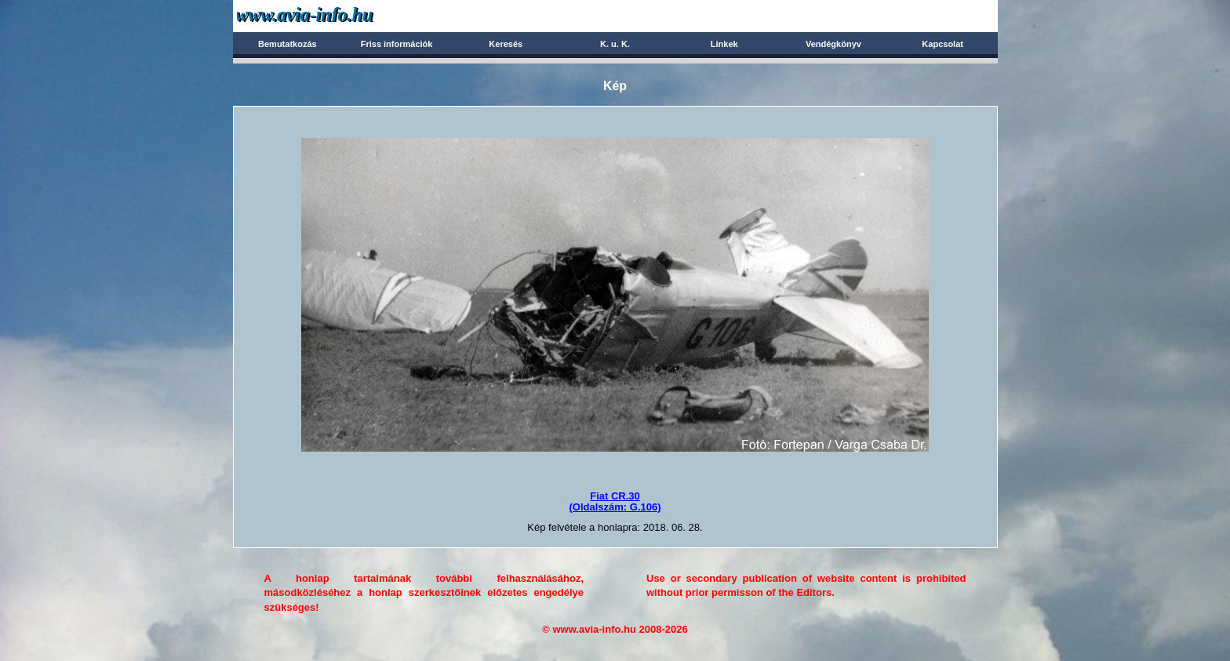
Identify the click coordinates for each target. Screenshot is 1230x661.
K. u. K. (615, 44)
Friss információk (397, 44)
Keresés (505, 44)
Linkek (724, 44)
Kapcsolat (942, 44)
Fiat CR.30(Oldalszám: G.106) (614, 501)
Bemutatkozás (287, 44)
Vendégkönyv (833, 44)
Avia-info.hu (332, 15)
